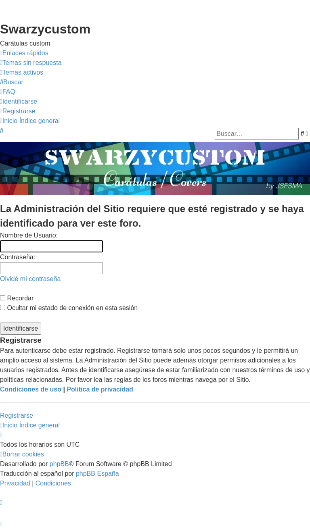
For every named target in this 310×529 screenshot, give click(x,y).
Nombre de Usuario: (29, 235)
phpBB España (97, 473)
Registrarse (16, 415)
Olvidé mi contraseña (30, 278)
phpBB (59, 463)
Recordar (17, 298)
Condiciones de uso (30, 389)
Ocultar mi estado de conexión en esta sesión (69, 307)
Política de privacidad (100, 389)
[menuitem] (31, 63)
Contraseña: (17, 257)
